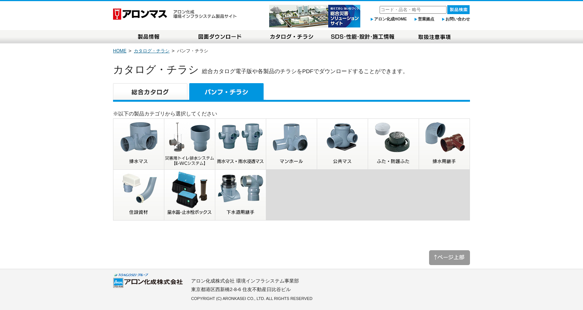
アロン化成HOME (390, 19)
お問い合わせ (457, 19)
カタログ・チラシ (152, 50)
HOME (119, 50)
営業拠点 (426, 19)
